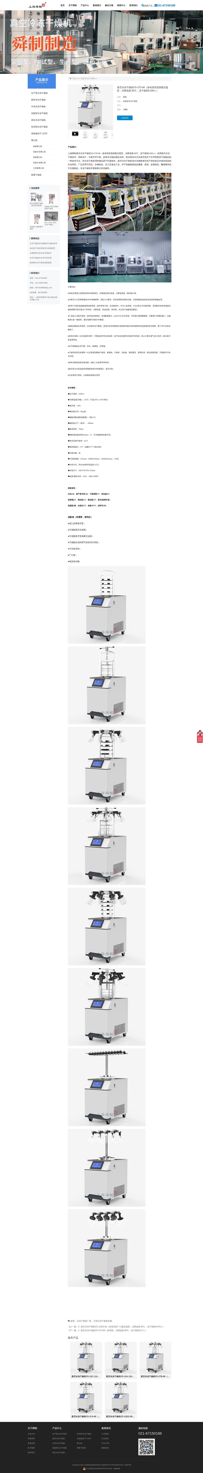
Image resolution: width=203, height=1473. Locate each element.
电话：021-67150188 (38, 278)
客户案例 (31, 1448)
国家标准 (105, 1448)
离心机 (34, 140)
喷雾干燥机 (36, 175)
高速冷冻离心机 (39, 163)
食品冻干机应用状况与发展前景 (42, 248)
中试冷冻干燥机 (38, 106)
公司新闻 (105, 1434)
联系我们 (133, 5)
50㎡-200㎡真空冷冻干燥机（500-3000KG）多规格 (51, 223)
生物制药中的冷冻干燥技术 (41, 253)
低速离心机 (37, 146)
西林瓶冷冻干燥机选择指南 (41, 263)
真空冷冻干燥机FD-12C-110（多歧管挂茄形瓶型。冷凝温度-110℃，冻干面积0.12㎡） (86, 1376)
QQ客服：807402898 (38, 292)
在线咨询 (124, 118)
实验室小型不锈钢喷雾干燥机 (51, 208)
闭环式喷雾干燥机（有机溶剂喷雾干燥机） (36, 204)
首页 (62, 5)
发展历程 (31, 1443)
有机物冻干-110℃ (39, 133)
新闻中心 (121, 5)
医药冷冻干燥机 (38, 100)
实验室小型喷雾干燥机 (36, 228)
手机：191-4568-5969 (39, 283)
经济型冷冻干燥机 (39, 127)
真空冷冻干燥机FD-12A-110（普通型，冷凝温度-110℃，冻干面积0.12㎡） (120, 1376)
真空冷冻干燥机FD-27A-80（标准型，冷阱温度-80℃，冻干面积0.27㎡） (114, 1330)
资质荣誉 (31, 1438)
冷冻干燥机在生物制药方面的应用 (43, 243)
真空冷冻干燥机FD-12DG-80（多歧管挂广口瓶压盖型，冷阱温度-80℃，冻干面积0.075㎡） (123, 1327)
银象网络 (117, 1468)
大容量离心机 (38, 168)
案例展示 (97, 5)
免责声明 (128, 1465)
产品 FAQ (105, 1443)
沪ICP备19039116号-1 (116, 1465)
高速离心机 (37, 157)
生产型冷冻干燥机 (39, 93)
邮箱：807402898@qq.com (41, 288)
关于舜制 (72, 5)
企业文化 (31, 1434)
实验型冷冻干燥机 (88, 78)
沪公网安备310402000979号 (96, 1468)
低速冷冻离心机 (39, 152)
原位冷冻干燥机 (38, 120)
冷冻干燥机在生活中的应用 (41, 258)
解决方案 (109, 5)
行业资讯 (105, 1438)
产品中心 (85, 5)
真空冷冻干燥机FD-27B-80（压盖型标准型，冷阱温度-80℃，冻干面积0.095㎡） (155, 1376)
